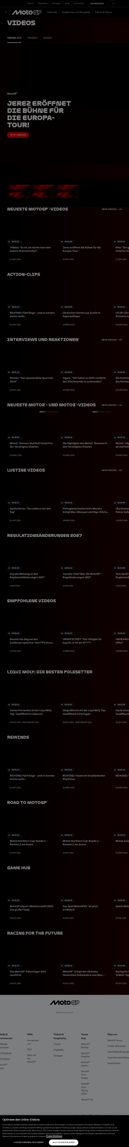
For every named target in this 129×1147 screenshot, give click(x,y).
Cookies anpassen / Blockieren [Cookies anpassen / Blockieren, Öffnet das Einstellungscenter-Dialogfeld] (28, 1142)
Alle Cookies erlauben (64, 1142)
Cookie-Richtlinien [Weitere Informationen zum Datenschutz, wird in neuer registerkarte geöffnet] (54, 1136)
